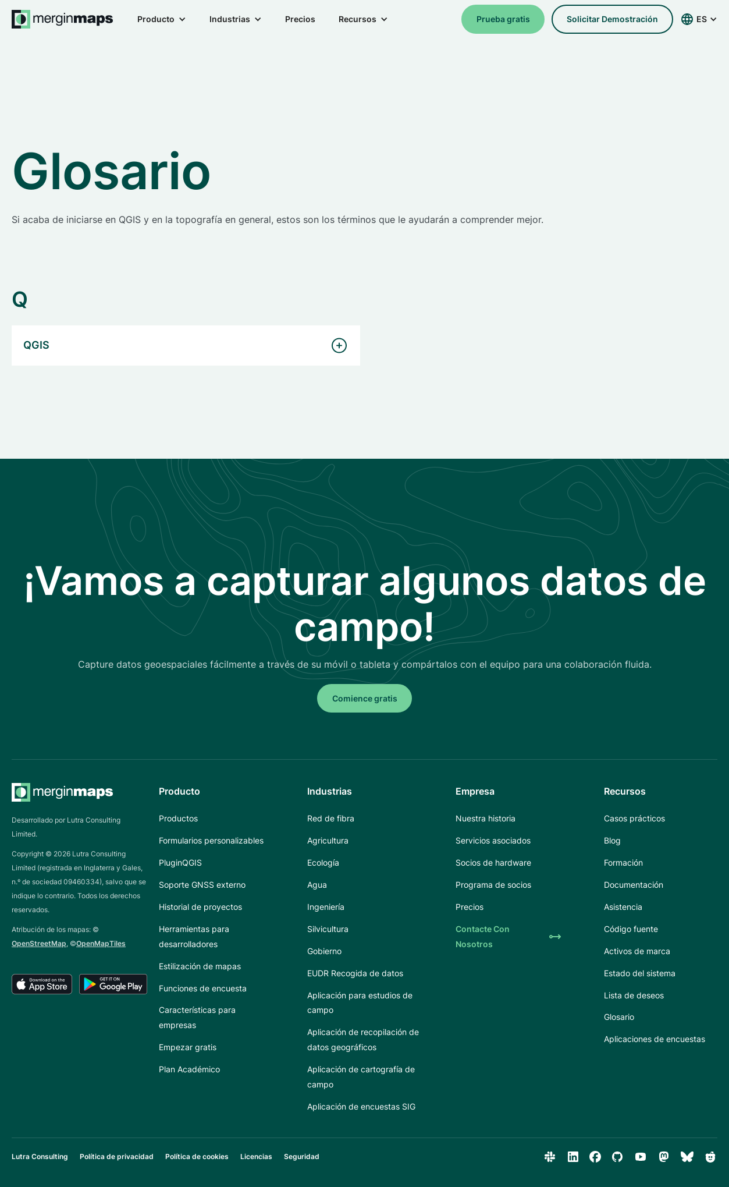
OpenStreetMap (39, 943)
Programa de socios (493, 885)
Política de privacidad (117, 1156)
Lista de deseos (634, 995)
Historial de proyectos (200, 907)
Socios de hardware (493, 862)
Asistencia (623, 907)
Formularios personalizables (211, 840)
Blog (612, 840)
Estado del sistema (639, 973)
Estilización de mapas (200, 966)
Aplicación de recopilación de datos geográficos (363, 1039)
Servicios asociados (493, 840)
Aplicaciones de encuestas (654, 1039)
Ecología (323, 862)
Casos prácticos (634, 818)
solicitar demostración (612, 19)
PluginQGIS (180, 862)
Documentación (633, 885)
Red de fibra (330, 818)
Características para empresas (197, 1017)
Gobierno (324, 951)
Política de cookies (197, 1156)
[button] (162, 19)
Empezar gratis (187, 1047)
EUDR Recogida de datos (355, 973)
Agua (317, 885)
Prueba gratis (503, 19)
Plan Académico (189, 1069)
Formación (623, 862)
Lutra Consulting (40, 1156)
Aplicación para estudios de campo (359, 1002)
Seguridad (301, 1156)
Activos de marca (637, 951)
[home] (63, 19)
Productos (178, 818)
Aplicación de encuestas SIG (361, 1106)
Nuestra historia (485, 818)
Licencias (256, 1156)
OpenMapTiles (101, 943)
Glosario (619, 1017)
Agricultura (328, 840)
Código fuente (631, 929)
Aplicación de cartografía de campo (361, 1076)
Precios (300, 19)
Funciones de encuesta (203, 988)
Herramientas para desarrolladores (194, 936)
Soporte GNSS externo (202, 885)
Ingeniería (325, 907)
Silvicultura (328, 929)
